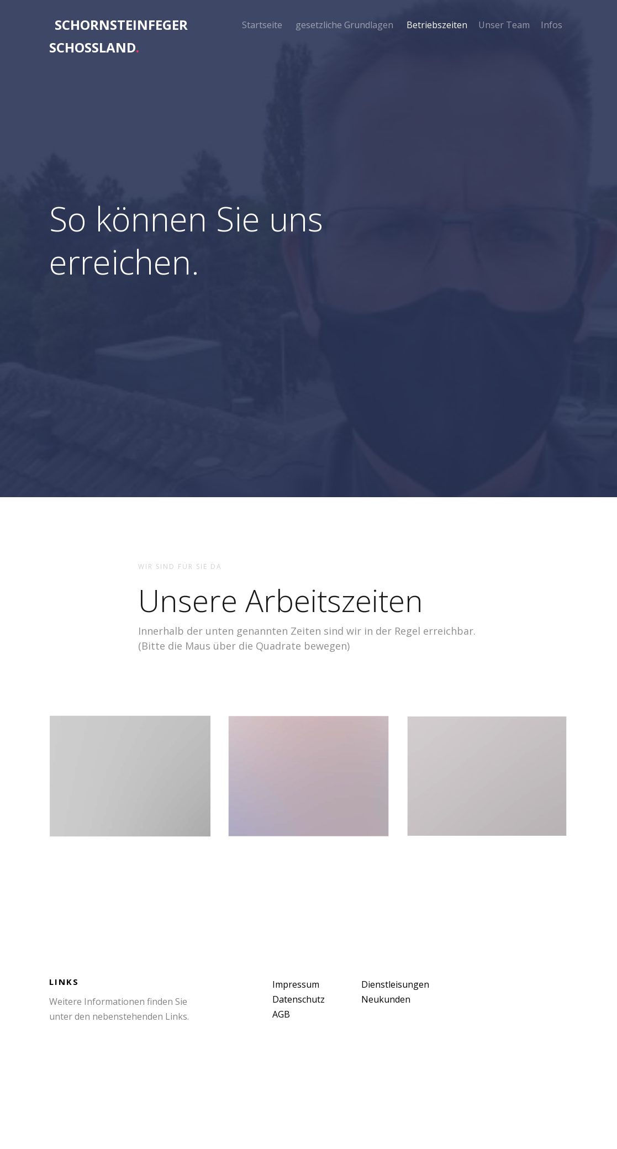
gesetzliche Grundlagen (344, 25)
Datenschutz (298, 999)
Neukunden (385, 999)
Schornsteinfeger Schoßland (118, 35)
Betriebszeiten (437, 25)
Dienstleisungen (395, 984)
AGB (281, 1014)
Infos (551, 25)
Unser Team (504, 25)
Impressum (295, 984)
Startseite (262, 25)
